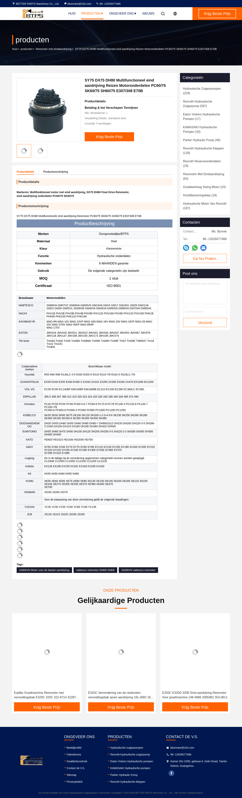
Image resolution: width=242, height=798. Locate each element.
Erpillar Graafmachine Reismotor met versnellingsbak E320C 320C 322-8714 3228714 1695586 (46, 695)
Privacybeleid (74, 781)
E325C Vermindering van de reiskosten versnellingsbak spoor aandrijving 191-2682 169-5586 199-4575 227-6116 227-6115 (120, 695)
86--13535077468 (108, 3)
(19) (202, 163)
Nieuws (148, 13)
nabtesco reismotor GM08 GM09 (95, 570)
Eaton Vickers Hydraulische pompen (131, 761)
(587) (197, 104)
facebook (171, 773)
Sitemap (71, 774)
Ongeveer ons (123, 13)
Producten (92, 13)
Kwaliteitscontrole (77, 761)
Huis (71, 13)
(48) (201, 140)
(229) (202, 91)
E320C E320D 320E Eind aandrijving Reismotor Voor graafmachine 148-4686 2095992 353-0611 (194, 695)
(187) (204, 206)
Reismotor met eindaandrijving (53, 49)
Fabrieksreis (74, 754)
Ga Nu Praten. (205, 258)
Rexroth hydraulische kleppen (127, 781)
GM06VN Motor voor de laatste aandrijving (44, 570)
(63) (203, 176)
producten (26, 49)
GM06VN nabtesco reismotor (138, 570)
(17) (201, 116)
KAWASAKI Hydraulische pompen (130, 768)
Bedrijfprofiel (74, 747)
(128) (203, 151)
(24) (204, 187)
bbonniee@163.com (78, 3)
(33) (200, 129)
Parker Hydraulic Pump (124, 774)
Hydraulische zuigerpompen (126, 747)
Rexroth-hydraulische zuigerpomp (130, 754)
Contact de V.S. (76, 768)
